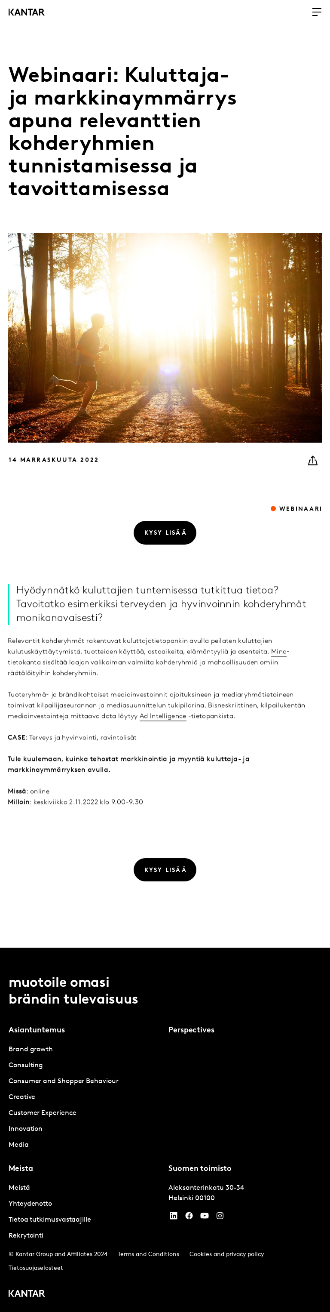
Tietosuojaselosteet (36, 1268)
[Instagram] (220, 1217)
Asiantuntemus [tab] (37, 1030)
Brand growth (31, 1049)
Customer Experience (42, 1113)
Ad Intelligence (163, 731)
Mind (279, 666)
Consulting (26, 1065)
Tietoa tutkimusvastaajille (50, 1220)
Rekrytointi (26, 1235)
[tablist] (165, 1130)
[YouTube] (173, 1217)
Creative (22, 1097)
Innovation (26, 1129)
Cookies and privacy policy (226, 1254)
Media (19, 1145)
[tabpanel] (85, 1097)
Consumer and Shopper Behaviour (64, 1081)
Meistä (19, 1188)
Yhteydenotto (30, 1204)
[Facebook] (189, 1217)
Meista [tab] (21, 1169)
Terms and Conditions (148, 1254)
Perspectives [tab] (191, 1030)
